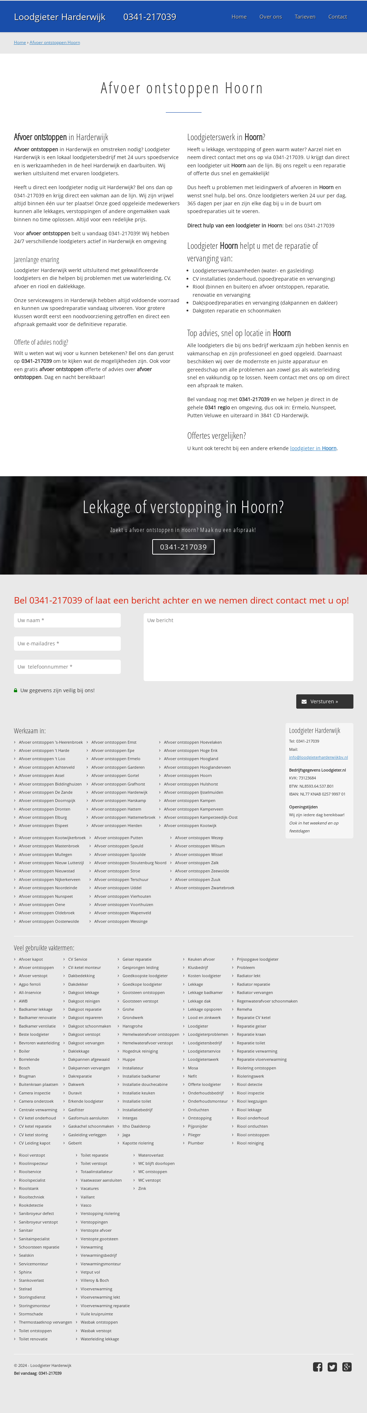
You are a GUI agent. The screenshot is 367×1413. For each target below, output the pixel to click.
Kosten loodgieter (204, 975)
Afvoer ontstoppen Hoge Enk (191, 750)
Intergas (130, 1118)
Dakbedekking (81, 975)
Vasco (86, 1205)
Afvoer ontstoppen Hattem (116, 809)
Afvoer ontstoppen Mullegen (45, 854)
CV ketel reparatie (35, 1126)
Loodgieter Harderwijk (59, 16)
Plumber (196, 1143)
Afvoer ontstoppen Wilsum (200, 845)
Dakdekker (78, 984)
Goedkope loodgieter (142, 984)
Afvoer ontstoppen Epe (112, 750)
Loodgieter (198, 1026)
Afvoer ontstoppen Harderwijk (119, 792)
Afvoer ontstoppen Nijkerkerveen (49, 879)
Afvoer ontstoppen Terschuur (121, 879)
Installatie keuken (139, 1093)
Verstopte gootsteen (99, 1238)
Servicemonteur (33, 1263)
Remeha (244, 1009)
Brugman (27, 1076)
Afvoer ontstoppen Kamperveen (193, 809)
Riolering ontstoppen (256, 1067)
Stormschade (31, 1313)
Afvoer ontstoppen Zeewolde (202, 870)
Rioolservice (30, 1171)
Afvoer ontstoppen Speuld (118, 845)
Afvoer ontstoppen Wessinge (121, 921)
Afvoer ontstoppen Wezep (199, 837)
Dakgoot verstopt (84, 1034)
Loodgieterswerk (203, 1059)
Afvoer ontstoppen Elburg (43, 817)
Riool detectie (249, 1084)
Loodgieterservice (204, 1051)
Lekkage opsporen (205, 1009)
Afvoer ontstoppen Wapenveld (122, 912)
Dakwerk (76, 1084)
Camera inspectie (34, 1093)
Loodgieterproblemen (208, 1034)
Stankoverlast (31, 1280)
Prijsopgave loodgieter (257, 959)
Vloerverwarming (96, 1288)
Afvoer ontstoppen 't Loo (42, 758)
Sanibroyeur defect (36, 1213)
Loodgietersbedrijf (205, 1042)
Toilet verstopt (94, 1163)
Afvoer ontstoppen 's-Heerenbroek (51, 742)
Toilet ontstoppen (35, 1330)
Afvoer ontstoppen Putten (118, 837)
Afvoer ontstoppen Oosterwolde (49, 921)
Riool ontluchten (252, 1126)
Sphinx (25, 1272)
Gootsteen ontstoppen (144, 992)
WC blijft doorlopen (156, 1163)
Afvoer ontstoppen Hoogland (191, 758)
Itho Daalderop (136, 1126)
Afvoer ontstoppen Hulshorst (191, 784)
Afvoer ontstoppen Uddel (118, 887)
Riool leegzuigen (252, 1101)
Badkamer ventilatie (37, 1026)
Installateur (133, 1067)
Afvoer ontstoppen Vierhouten (122, 896)
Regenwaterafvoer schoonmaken (267, 1001)
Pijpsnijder (198, 1126)
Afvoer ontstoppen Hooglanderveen (197, 767)
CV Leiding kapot (34, 1143)
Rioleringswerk (250, 1076)
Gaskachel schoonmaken (91, 1126)
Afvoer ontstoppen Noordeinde (48, 887)
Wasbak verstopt (96, 1330)
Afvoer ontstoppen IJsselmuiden (193, 792)
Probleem (246, 967)
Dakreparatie (80, 1076)
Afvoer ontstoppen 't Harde (44, 750)
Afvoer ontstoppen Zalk (197, 862)
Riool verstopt (32, 1155)
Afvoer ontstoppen (36, 967)
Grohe (128, 1009)
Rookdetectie (31, 1205)
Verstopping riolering (100, 1213)
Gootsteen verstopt (140, 1001)
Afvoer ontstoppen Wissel (199, 854)
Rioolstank (29, 1188)
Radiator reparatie (253, 984)
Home (20, 42)
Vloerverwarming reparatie (105, 1305)
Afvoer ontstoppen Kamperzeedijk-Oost (201, 817)
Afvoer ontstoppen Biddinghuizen (50, 784)
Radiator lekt (249, 975)
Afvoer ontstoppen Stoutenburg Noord (130, 862)
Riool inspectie (250, 1093)
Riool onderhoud (253, 1118)
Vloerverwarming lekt (100, 1297)
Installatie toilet (137, 1101)
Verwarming (92, 1247)
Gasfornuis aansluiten (88, 1118)
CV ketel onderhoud (37, 1118)
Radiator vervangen (255, 992)
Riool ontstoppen (253, 1134)
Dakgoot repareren (85, 1017)
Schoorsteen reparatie (39, 1247)
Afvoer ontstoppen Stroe (117, 870)
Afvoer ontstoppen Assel (41, 775)
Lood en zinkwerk (204, 1017)
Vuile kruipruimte (97, 1313)
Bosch (24, 1067)
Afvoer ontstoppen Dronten (44, 809)
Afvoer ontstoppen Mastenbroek (49, 845)
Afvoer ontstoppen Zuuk (197, 879)
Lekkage (195, 984)
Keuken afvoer (201, 959)
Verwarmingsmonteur (101, 1263)
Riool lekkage (249, 1109)
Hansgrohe (133, 1026)
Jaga (126, 1134)
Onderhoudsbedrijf (206, 1093)
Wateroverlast (151, 1155)
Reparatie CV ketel (254, 1017)
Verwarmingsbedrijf (99, 1255)
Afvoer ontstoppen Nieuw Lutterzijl (51, 862)
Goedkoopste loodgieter (145, 975)
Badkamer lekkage (36, 1009)
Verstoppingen (94, 1222)
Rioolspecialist (32, 1180)
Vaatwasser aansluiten (101, 1180)
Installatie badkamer (141, 1076)
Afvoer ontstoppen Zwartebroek (204, 887)
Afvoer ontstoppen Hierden (116, 825)
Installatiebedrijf (138, 1109)
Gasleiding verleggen (87, 1134)
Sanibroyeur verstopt (38, 1222)
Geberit (75, 1143)
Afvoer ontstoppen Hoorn (55, 42)
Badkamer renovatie (37, 1017)
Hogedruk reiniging (140, 1051)
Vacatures (90, 1188)
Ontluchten (198, 1109)
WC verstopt (149, 1180)
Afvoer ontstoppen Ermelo (115, 758)
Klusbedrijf (198, 967)
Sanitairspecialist (34, 1238)
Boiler (24, 1051)
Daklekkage (78, 1051)
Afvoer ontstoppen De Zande (46, 792)
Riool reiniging (250, 1143)
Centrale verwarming (38, 1109)
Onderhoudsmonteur (208, 1101)
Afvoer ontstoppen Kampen (189, 800)
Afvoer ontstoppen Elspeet (43, 825)
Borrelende (29, 1059)
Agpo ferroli (30, 984)
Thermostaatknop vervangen (45, 1322)
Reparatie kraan (251, 1034)
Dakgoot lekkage (83, 992)
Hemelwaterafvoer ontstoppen (151, 1034)
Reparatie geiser (251, 1026)
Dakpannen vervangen (89, 1067)
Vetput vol (90, 1272)
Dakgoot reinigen (84, 1001)
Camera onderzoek (36, 1101)
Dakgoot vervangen (86, 1042)
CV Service (77, 959)
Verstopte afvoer (96, 1230)
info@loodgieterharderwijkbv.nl (318, 757)
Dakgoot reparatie (84, 1009)
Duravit (75, 1093)
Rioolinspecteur (33, 1163)
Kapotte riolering (138, 1143)
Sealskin (26, 1255)
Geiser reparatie (137, 959)
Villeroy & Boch (95, 1280)
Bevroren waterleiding (39, 1042)
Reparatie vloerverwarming (262, 1059)
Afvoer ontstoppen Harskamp (118, 800)
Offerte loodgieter (204, 1084)
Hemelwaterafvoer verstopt (148, 1042)
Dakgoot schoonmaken (89, 1026)
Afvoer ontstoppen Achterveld (47, 767)
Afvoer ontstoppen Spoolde (120, 854)
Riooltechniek (31, 1197)
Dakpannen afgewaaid (89, 1059)
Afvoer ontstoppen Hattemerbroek (123, 817)
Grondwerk (133, 1017)
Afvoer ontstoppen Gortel (115, 775)
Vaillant (88, 1197)
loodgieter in (313, 448)
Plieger (194, 1134)
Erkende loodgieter (85, 1101)
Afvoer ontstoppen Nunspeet (46, 896)
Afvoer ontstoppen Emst (114, 742)
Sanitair (26, 1230)
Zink (142, 1188)
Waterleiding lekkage (100, 1338)
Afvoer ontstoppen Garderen (118, 767)
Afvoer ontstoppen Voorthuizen (123, 904)
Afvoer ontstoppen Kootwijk (190, 825)
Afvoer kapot (31, 959)
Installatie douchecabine (145, 1084)
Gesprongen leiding (141, 967)
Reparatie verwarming (257, 1051)
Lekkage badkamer (205, 992)
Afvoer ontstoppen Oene (42, 904)
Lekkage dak (199, 1001)
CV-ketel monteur (84, 967)
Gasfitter (76, 1109)
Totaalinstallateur (97, 1171)
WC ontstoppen (152, 1171)
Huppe (129, 1059)
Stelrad (25, 1288)
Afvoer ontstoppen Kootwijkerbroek (52, 837)
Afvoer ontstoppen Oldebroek (47, 912)
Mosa (193, 1067)
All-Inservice (30, 992)
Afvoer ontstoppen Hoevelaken (193, 742)
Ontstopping (200, 1118)
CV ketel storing (33, 1134)
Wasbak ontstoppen (99, 1322)
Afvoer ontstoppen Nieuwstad (47, 870)
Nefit (192, 1076)
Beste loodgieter (34, 1034)
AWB (23, 1001)
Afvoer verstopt (33, 975)
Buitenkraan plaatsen (38, 1084)
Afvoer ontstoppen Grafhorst (118, 784)
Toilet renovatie (33, 1338)
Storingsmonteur (34, 1305)
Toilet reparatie (94, 1155)
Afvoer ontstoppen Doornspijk (47, 800)
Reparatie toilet (251, 1042)
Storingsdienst (32, 1297)
